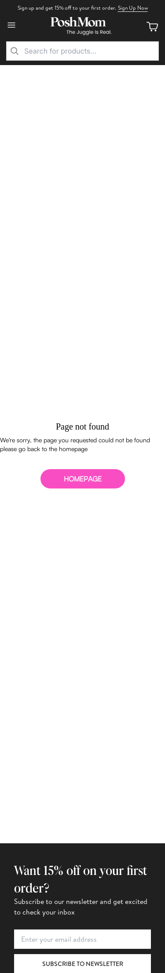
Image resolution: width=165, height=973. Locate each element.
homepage (83, 478)
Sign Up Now (133, 7)
